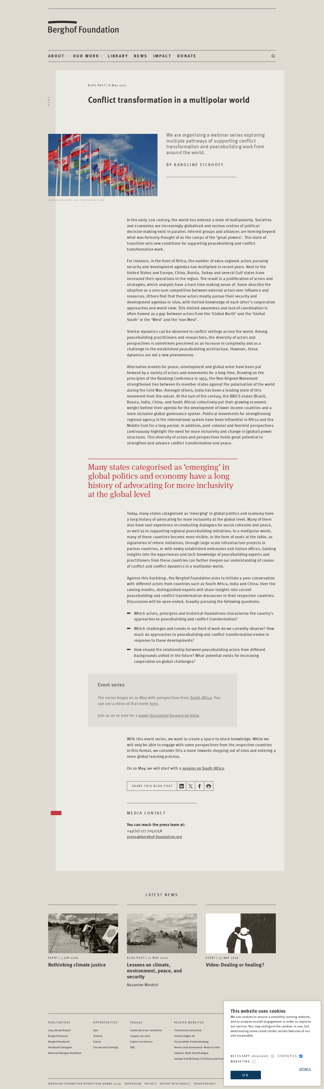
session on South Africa (203, 768)
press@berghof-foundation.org (154, 836)
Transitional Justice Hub (187, 1030)
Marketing (240, 1061)
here (154, 703)
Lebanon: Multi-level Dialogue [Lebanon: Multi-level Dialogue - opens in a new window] (191, 1053)
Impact (162, 56)
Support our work (140, 1036)
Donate (186, 56)
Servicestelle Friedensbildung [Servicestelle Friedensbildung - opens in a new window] (191, 1041)
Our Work (86, 56)
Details (305, 1069)
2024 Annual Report (59, 1030)
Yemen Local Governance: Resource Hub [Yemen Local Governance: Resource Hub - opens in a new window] (197, 1047)
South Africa (201, 697)
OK (245, 1075)
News (141, 56)
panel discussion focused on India (169, 715)
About (56, 56)
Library (118, 56)
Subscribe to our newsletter (146, 1030)
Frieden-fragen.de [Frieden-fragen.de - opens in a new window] (184, 1036)
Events (97, 1041)
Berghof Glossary (58, 1036)
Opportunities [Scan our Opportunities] (105, 1022)
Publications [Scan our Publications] (59, 1022)
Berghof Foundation (83, 27)
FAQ (132, 1047)
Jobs (95, 1030)
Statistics (287, 1056)
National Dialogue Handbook (64, 1053)
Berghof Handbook (59, 1041)
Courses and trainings (105, 1047)
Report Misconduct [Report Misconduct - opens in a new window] (175, 1083)
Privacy (150, 1083)
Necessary (250, 1056)
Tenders (97, 1036)
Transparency (205, 1083)
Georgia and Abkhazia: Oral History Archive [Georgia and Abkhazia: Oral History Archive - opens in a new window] (198, 1058)
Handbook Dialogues (60, 1047)
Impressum (132, 1083)
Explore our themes (141, 1041)
